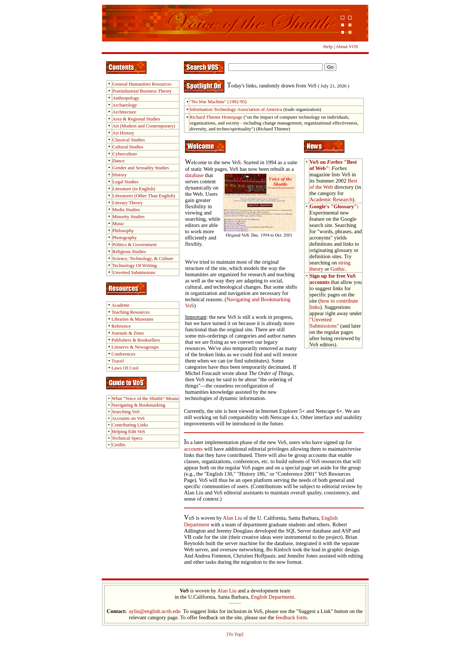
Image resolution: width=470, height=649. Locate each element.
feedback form (291, 617)
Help (327, 46)
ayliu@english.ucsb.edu (155, 611)
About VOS (347, 46)
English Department (272, 597)
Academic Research (331, 199)
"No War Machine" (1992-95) (218, 101)
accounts (193, 449)
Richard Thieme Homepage (216, 117)
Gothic (337, 269)
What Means (145, 398)
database (194, 175)
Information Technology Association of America (236, 109)
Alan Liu (232, 518)
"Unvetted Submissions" (324, 323)
